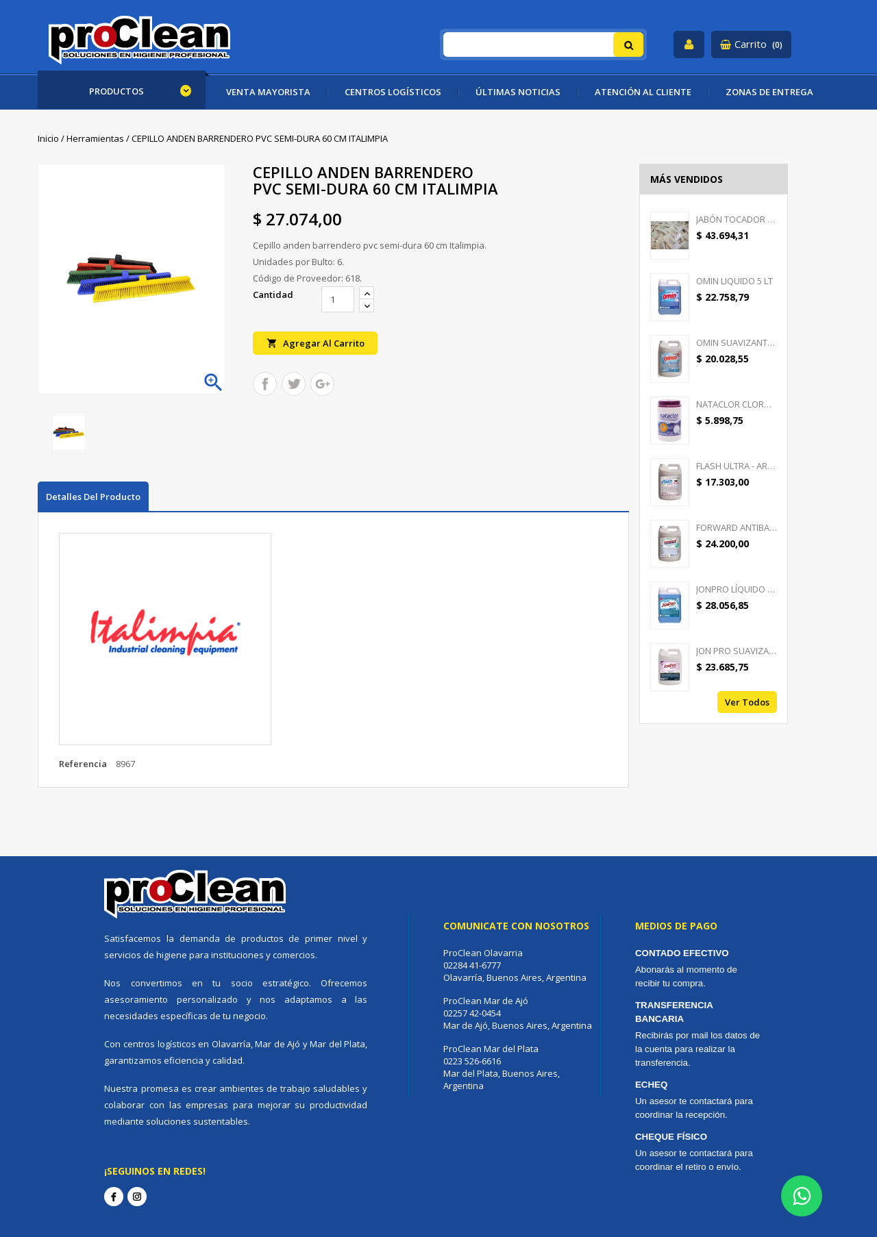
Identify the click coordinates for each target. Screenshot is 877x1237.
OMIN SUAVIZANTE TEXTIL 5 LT (737, 342)
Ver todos (747, 702)
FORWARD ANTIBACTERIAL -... (737, 527)
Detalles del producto (93, 496)
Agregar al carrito (316, 342)
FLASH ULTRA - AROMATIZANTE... (737, 466)
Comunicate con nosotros (516, 925)
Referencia (83, 764)
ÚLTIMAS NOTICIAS (517, 92)
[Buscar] (543, 44)
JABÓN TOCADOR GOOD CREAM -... (737, 219)
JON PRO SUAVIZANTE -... (737, 651)
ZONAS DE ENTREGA (769, 92)
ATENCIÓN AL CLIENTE (643, 92)
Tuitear (293, 384)
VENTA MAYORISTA (268, 92)
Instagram (137, 1196)
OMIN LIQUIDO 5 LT (734, 281)
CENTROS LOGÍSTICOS (393, 92)
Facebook (113, 1196)
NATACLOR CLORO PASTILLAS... (737, 404)
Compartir (265, 384)
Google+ (322, 384)
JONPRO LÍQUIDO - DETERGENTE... (737, 589)
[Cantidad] (337, 299)
